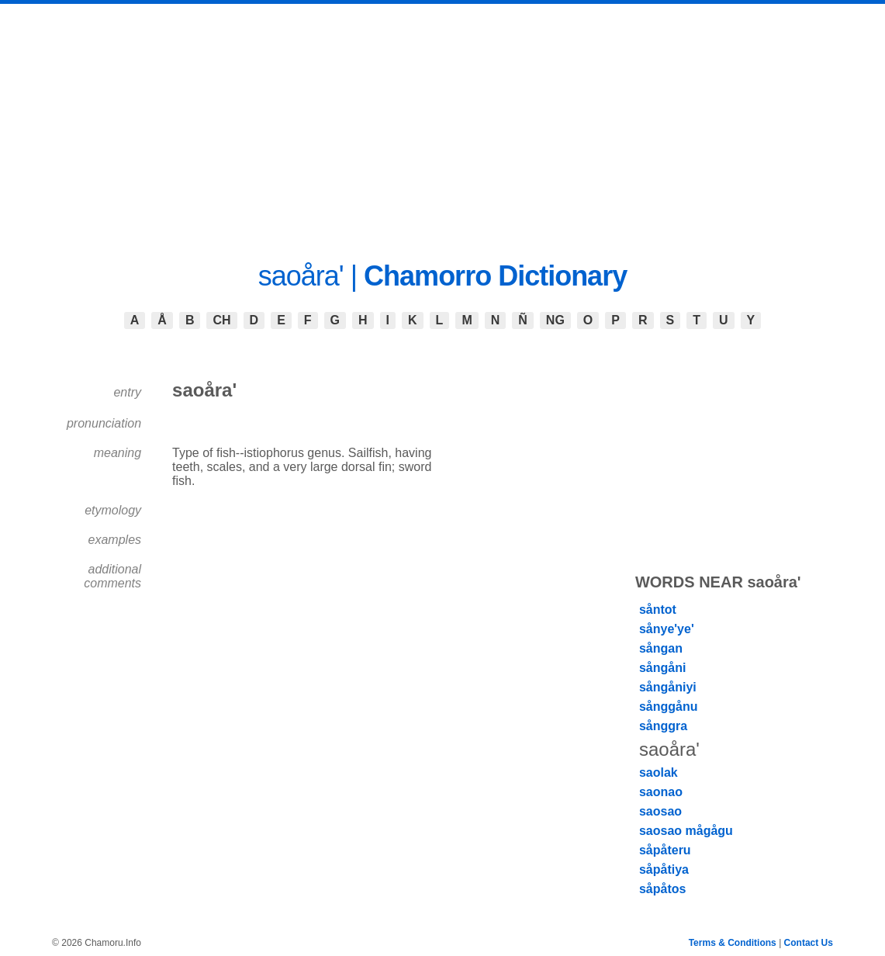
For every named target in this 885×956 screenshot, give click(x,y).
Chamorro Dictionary (495, 276)
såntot (657, 609)
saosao (660, 811)
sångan (661, 648)
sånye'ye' (666, 629)
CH (221, 320)
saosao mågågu (686, 830)
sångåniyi (668, 687)
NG (555, 320)
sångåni (662, 667)
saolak (658, 772)
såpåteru (665, 850)
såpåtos (662, 888)
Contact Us (808, 942)
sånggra (663, 726)
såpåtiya (664, 869)
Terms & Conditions (732, 942)
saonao (661, 791)
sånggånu (668, 706)
